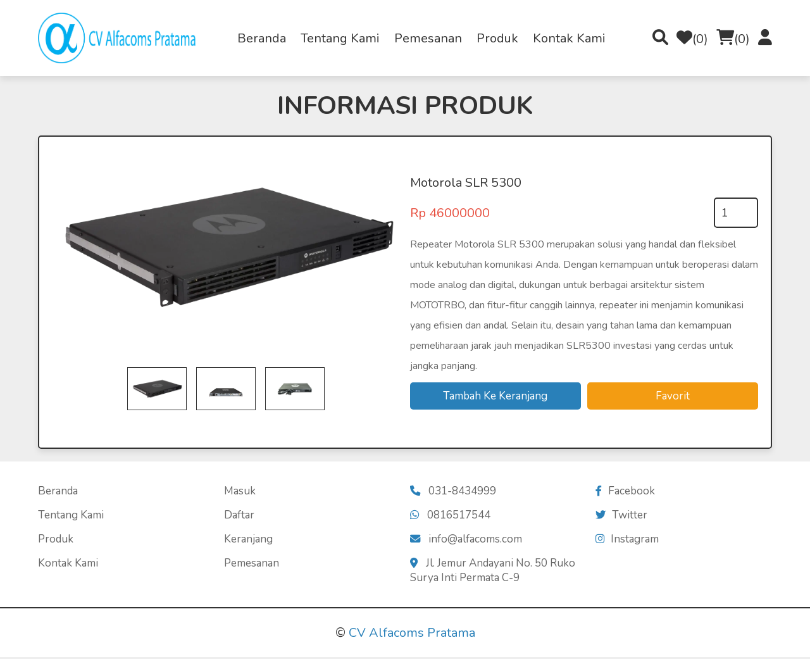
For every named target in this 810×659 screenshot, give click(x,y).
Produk (497, 38)
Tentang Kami (340, 38)
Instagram (627, 541)
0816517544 (451, 517)
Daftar (239, 517)
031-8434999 (453, 493)
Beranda (261, 38)
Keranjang (248, 541)
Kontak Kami (569, 38)
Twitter (621, 517)
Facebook (625, 493)
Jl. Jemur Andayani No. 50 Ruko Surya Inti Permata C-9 (493, 572)
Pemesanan (428, 38)
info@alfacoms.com (466, 541)
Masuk (240, 493)
